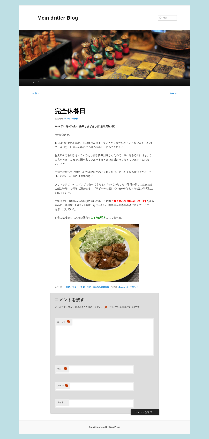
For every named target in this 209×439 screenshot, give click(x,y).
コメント (63, 322)
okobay (121, 287)
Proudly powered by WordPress (104, 427)
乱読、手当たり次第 (75, 287)
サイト (60, 402)
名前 (62, 369)
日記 (89, 287)
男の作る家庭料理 (101, 287)
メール (62, 385)
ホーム (36, 82)
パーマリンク (132, 287)
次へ (173, 93)
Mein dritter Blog (55, 18)
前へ (35, 93)
